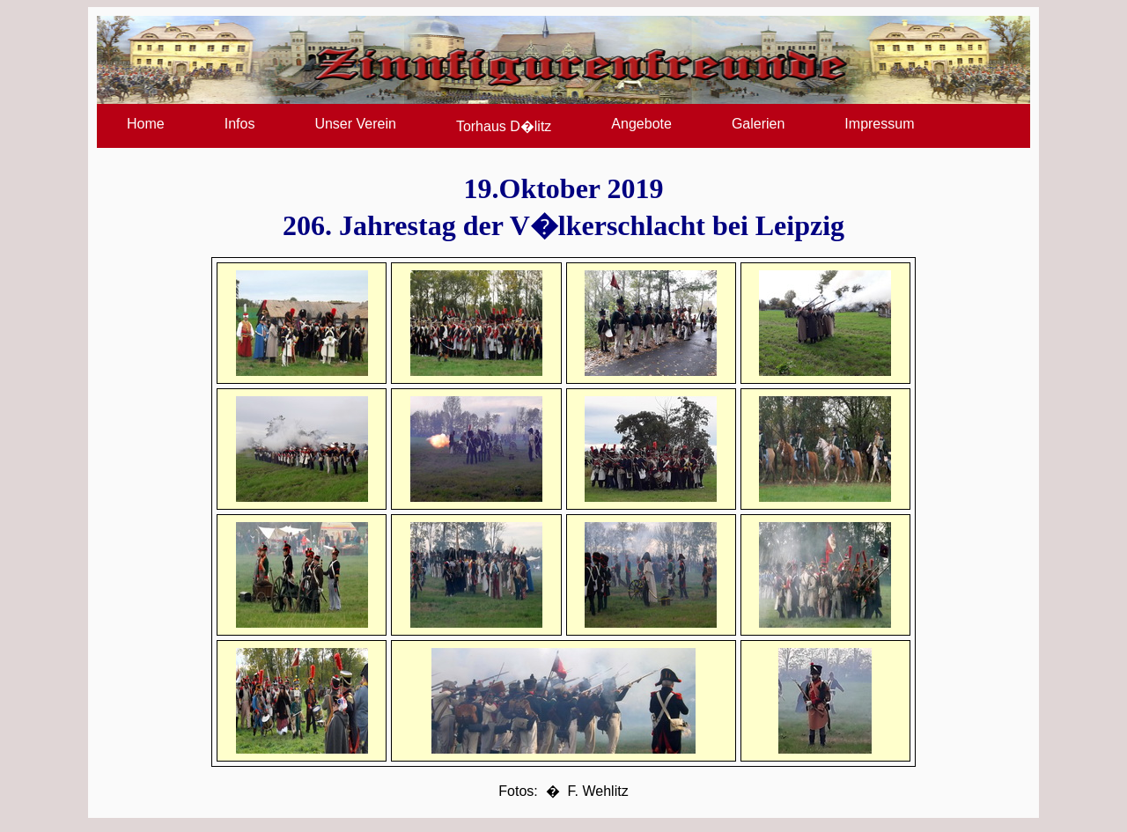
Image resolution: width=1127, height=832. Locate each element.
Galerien (758, 123)
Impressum (879, 123)
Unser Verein (355, 123)
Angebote (641, 123)
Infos (240, 123)
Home (146, 123)
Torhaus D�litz (503, 126)
